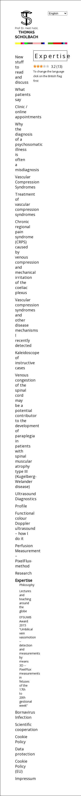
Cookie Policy (21, 739)
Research (23, 573)
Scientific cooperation (26, 727)
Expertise (23, 580)
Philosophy (26, 585)
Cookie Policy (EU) (21, 766)
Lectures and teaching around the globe (25, 601)
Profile (21, 505)
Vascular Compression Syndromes (27, 181)
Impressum (25, 778)
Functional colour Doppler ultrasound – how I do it (25, 526)
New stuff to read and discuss (21, 69)
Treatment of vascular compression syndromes (27, 204)
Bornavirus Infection (25, 715)
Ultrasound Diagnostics (25, 496)
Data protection (25, 751)
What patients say (23, 94)
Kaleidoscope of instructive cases (27, 360)
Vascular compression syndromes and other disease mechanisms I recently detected (27, 322)
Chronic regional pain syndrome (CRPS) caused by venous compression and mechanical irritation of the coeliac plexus (27, 257)
